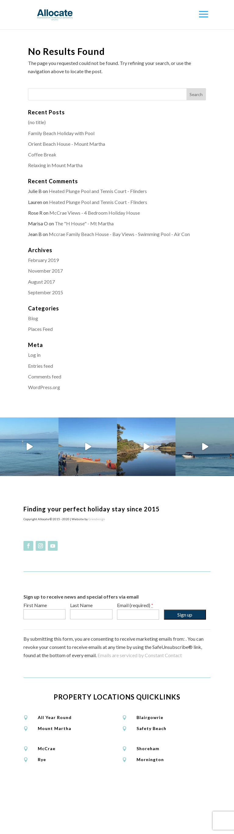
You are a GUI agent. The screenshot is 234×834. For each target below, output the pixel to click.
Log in (34, 355)
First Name (35, 661)
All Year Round (55, 773)
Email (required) (135, 661)
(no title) (37, 122)
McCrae (46, 804)
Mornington (150, 815)
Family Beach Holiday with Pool (61, 133)
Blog (33, 318)
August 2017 (41, 282)
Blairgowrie (149, 773)
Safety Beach (151, 784)
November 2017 (45, 271)
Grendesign (96, 575)
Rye (42, 815)
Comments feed (44, 376)
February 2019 (43, 260)
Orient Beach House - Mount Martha (66, 144)
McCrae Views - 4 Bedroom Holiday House (94, 213)
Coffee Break (42, 154)
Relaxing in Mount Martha (55, 165)
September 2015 (45, 292)
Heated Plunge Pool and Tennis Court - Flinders (98, 191)
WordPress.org (44, 387)
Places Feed (40, 329)
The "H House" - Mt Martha (84, 223)
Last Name (81, 661)
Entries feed (40, 366)
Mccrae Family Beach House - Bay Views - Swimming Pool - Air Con (119, 234)
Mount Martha (54, 784)
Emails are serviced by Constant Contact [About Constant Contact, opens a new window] (140, 711)
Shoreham (147, 804)
